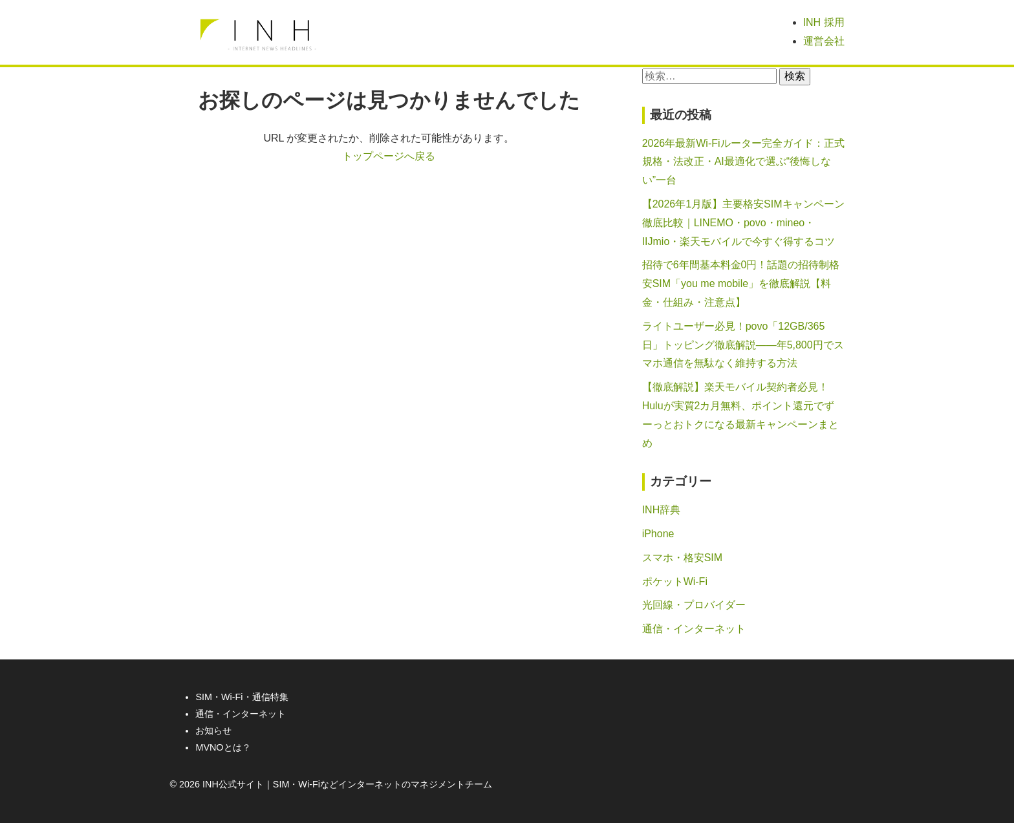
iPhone (658, 533)
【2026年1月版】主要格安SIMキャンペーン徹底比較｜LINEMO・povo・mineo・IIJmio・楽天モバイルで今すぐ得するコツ (743, 222)
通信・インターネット (694, 628)
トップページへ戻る (388, 156)
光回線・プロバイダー (694, 604)
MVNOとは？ (222, 747)
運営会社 (824, 41)
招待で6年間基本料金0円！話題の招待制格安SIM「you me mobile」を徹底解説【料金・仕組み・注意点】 (741, 283)
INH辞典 (661, 509)
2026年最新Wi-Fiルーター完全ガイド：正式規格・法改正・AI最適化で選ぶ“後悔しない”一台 (743, 162)
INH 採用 (824, 22)
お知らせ (213, 730)
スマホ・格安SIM (682, 557)
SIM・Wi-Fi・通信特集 (241, 697)
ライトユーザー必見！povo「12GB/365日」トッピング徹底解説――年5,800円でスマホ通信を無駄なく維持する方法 (743, 345)
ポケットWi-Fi (674, 581)
